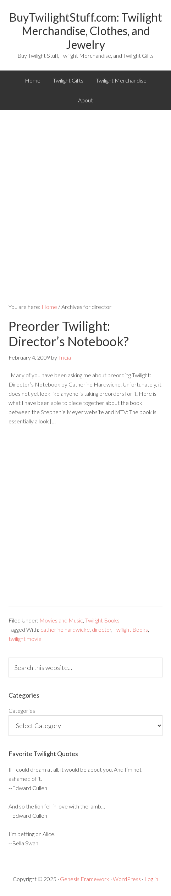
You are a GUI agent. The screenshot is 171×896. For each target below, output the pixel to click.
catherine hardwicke (65, 629)
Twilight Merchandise (121, 80)
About (85, 100)
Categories (22, 710)
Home (32, 80)
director (101, 629)
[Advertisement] (85, 199)
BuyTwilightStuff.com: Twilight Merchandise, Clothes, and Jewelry (85, 30)
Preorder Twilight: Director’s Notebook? (69, 333)
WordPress (127, 878)
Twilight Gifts (68, 80)
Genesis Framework (84, 878)
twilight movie (25, 638)
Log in (151, 878)
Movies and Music (61, 620)
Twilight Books (102, 620)
